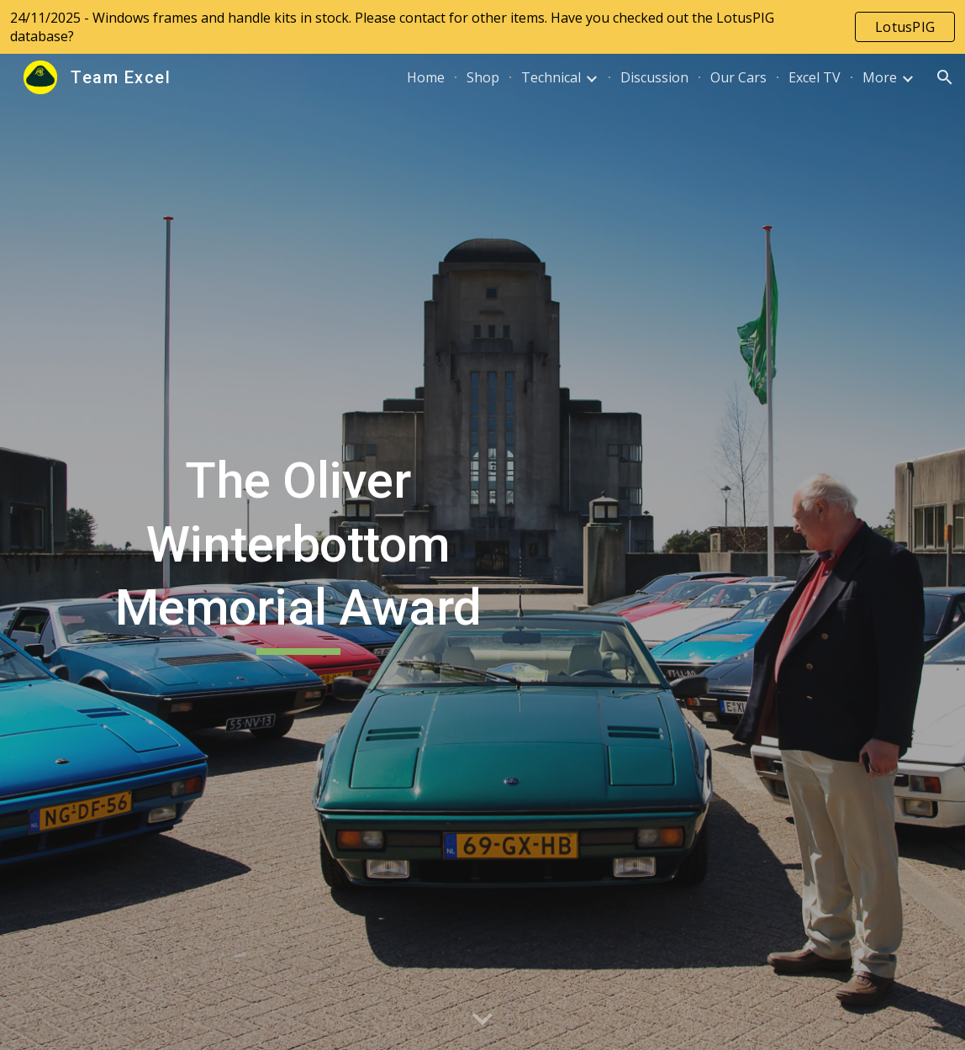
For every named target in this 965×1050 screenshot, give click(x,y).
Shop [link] (483, 77)
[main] (298, 552)
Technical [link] (551, 77)
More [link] (879, 77)
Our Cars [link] (738, 77)
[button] (945, 77)
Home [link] (426, 77)
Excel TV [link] (814, 77)
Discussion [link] (654, 77)
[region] (482, 27)
